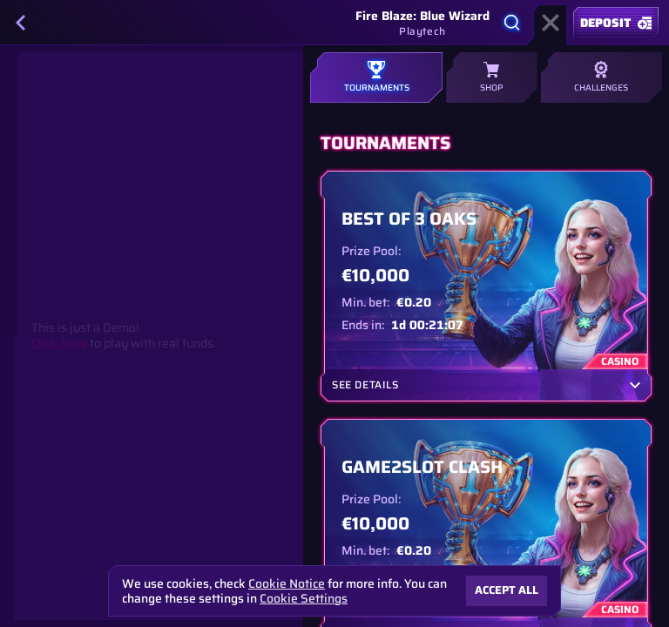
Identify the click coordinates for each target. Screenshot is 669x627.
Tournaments (376, 77)
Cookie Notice (286, 583)
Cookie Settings (304, 598)
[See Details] (635, 385)
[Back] (20, 22)
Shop (491, 77)
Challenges (601, 77)
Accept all (506, 590)
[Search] (512, 22)
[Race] (550, 22)
